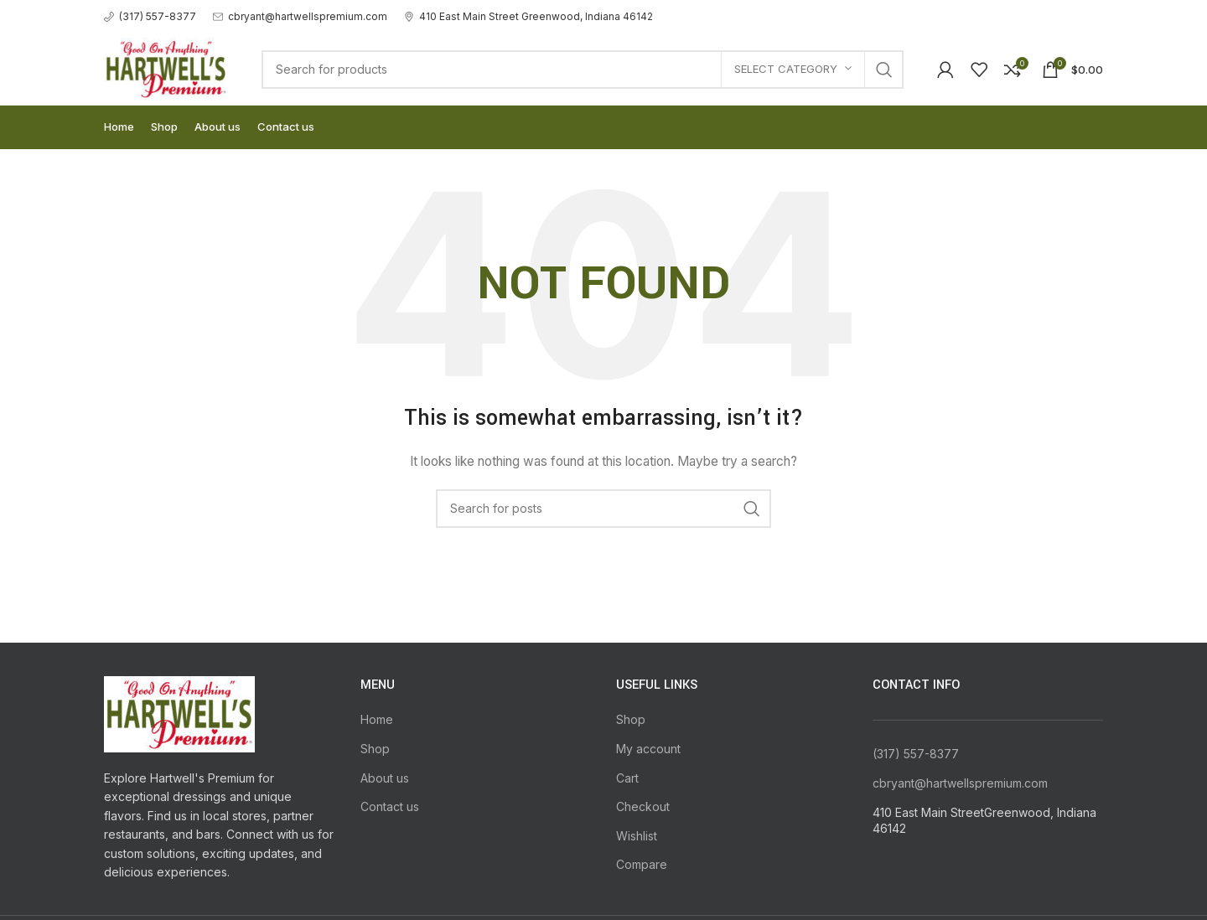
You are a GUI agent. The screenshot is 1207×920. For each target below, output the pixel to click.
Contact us (389, 806)
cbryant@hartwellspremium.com (960, 783)
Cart (627, 778)
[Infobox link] (150, 16)
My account (648, 749)
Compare (641, 864)
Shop (375, 749)
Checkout (643, 806)
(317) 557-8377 (916, 754)
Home (376, 719)
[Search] (583, 69)
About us (384, 778)
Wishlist (636, 836)
